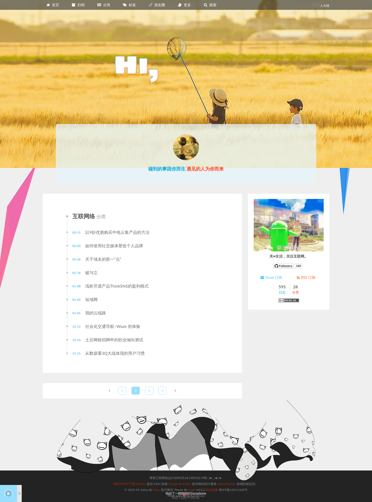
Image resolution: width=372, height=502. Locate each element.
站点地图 (212, 490)
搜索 (209, 5)
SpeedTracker (227, 484)
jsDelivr (141, 484)
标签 (129, 5)
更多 (184, 5)
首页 (52, 5)
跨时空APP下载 (124, 484)
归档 (78, 5)
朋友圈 (156, 5)
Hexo (156, 490)
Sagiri (192, 490)
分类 (103, 5)
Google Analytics (179, 484)
